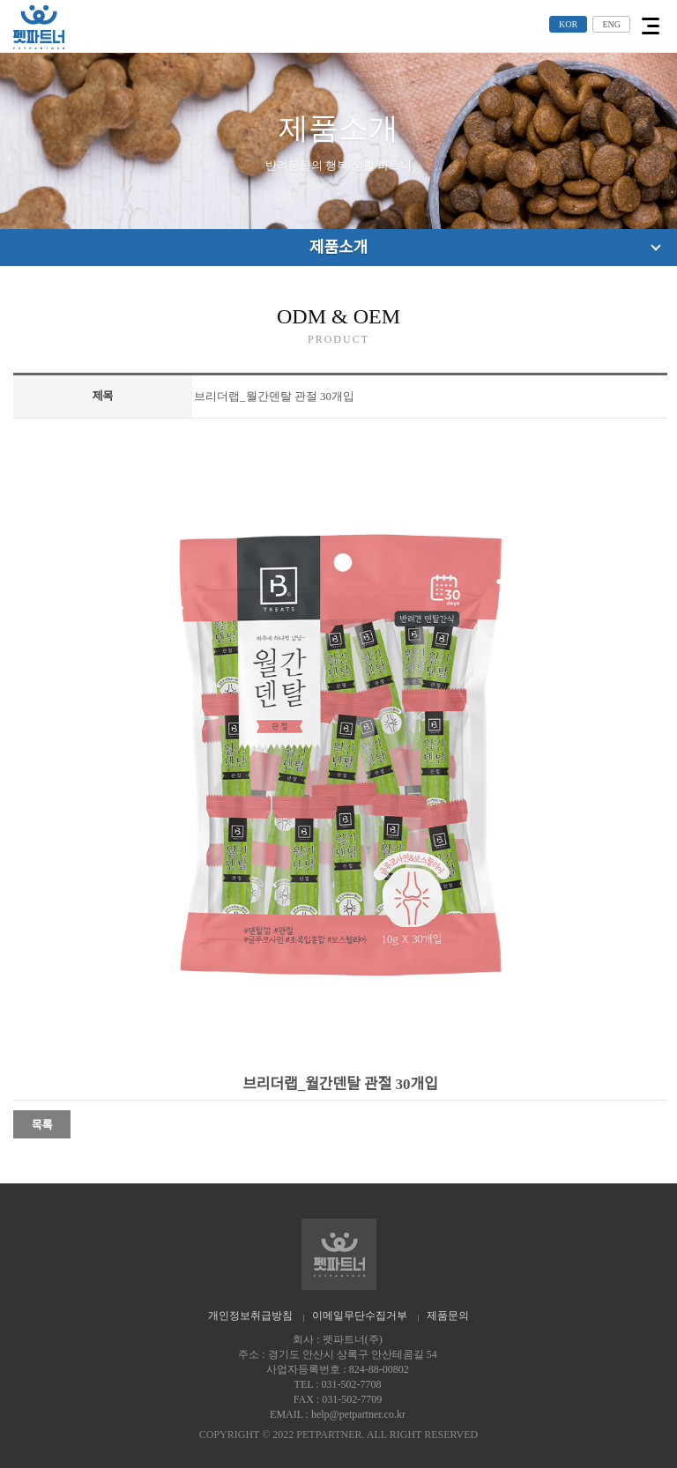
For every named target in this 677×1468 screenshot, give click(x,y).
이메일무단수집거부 (359, 1315)
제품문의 (448, 1315)
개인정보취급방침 (250, 1315)
